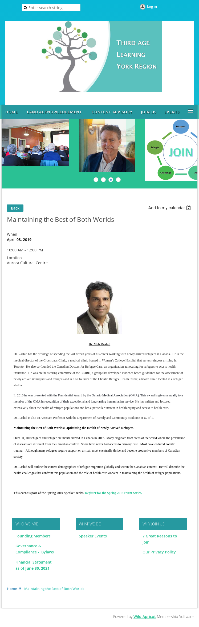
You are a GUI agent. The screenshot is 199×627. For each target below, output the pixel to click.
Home (12, 588)
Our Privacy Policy (159, 551)
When (12, 234)
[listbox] (170, 207)
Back (15, 208)
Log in (152, 6)
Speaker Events (93, 535)
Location (14, 257)
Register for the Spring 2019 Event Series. (113, 493)
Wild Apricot (144, 616)
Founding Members (33, 535)
